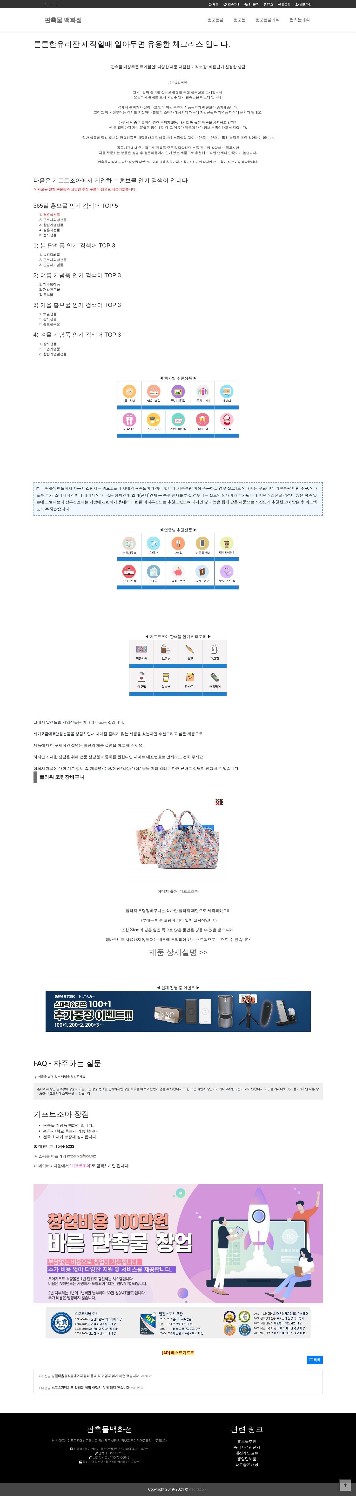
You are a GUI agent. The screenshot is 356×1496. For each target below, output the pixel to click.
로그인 (284, 4)
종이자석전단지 (246, 1447)
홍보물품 (215, 20)
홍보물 (239, 20)
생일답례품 (246, 1458)
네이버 (44, 1166)
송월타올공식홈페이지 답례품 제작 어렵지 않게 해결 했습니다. (96, 1375)
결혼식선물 (51, 215)
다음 (57, 1166)
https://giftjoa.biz (81, 1156)
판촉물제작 (299, 20)
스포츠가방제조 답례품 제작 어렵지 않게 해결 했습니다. (91, 1387)
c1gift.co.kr (198, 1489)
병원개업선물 (270, 495)
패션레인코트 (246, 1453)
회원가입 (304, 4)
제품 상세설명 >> (178, 952)
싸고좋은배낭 (246, 1464)
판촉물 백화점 (63, 20)
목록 (314, 1360)
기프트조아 (189, 891)
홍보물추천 (246, 1441)
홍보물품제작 (267, 20)
